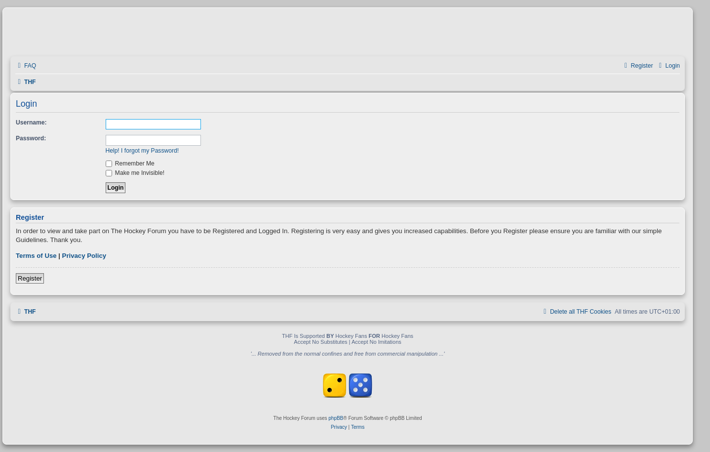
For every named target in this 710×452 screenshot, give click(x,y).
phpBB (335, 418)
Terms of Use (36, 255)
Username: (31, 122)
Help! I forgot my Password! (142, 150)
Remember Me (130, 163)
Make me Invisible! (135, 172)
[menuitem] (25, 66)
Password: (31, 138)
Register (30, 278)
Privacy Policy (84, 255)
